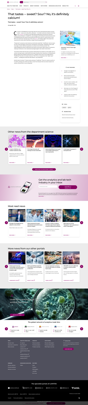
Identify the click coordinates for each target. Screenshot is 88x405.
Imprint (9, 398)
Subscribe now (68, 349)
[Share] (75, 6)
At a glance (22, 343)
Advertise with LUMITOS (13, 394)
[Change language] (78, 6)
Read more (42, 196)
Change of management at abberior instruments (70, 71)
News (33, 365)
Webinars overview (12, 369)
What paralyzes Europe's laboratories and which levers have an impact (70, 77)
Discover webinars (11, 365)
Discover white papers (49, 343)
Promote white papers (49, 344)
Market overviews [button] (34, 5)
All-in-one (34, 373)
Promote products (36, 344)
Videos (21, 365)
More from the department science (44, 169)
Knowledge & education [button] (55, 5)
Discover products (36, 343)
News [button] (21, 5)
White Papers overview (49, 346)
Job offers (34, 371)
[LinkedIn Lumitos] (79, 398)
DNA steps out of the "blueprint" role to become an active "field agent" (71, 90)
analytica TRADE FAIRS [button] (12, 5)
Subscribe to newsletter (68, 187)
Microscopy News (17, 315)
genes (36, 38)
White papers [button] (44, 5)
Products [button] (26, 5)
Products (34, 367)
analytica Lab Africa (25, 356)
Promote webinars (12, 367)
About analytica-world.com (34, 394)
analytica (22, 346)
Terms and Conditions (18, 398)
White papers (35, 369)
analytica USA (23, 358)
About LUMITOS (23, 394)
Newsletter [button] (65, 5)
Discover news (11, 343)
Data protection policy (29, 398)
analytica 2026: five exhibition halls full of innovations (70, 95)
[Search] (46, 2)
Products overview (36, 346)
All (20, 2)
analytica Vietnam (24, 354)
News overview (11, 346)
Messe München (23, 344)
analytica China (24, 348)
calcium (21, 34)
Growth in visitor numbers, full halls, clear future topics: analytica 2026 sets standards (70, 83)
